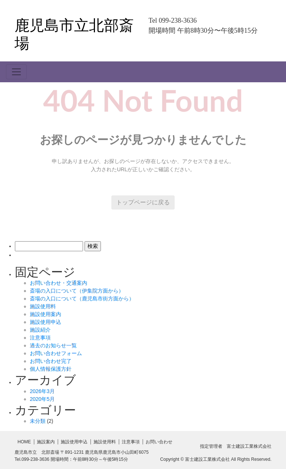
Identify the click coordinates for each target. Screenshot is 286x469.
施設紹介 (40, 330)
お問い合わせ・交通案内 (58, 283)
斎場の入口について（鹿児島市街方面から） (82, 299)
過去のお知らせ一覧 (53, 345)
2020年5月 (42, 399)
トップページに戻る (143, 202)
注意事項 (40, 338)
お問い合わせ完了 (51, 361)
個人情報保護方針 (51, 369)
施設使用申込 (45, 322)
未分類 (37, 421)
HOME (24, 441)
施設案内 (46, 441)
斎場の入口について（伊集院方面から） (77, 291)
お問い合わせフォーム (56, 353)
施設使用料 (43, 306)
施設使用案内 (45, 314)
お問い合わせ (159, 441)
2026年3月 (42, 391)
